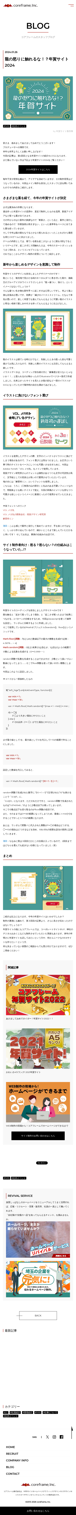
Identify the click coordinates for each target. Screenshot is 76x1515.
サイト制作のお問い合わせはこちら (38, 1135)
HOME (10, 1447)
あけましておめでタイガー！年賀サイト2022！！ (38, 997)
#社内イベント (19, 126)
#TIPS (6, 126)
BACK (38, 1315)
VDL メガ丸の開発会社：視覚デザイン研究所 (24, 514)
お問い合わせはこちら (38, 1510)
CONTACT (13, 1473)
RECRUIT (12, 1453)
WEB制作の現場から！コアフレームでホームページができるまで (38, 1104)
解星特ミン (8, 518)
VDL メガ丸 (8, 510)
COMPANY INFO (17, 1460)
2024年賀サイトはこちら (38, 169)
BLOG (10, 1467)
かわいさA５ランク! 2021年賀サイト (38, 1050)
